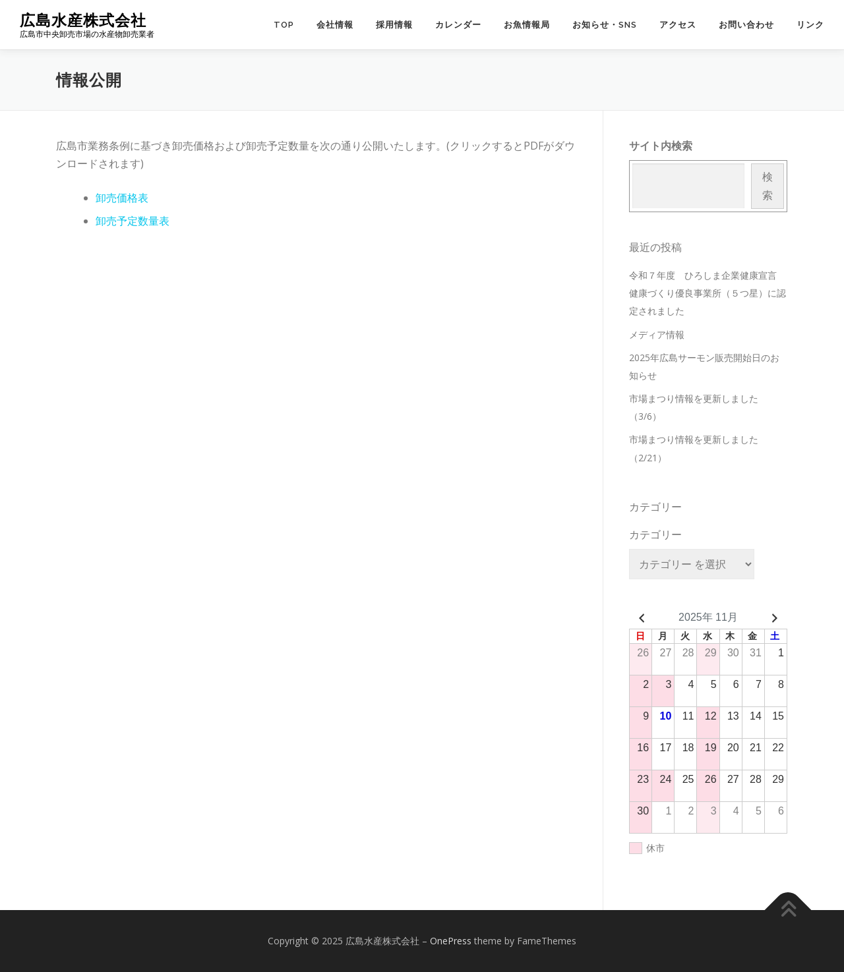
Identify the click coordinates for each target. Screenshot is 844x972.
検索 (767, 185)
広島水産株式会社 (83, 20)
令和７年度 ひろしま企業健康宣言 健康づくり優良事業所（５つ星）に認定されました (707, 293)
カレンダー (458, 25)
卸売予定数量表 (132, 221)
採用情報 (394, 25)
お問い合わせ (746, 25)
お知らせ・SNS (604, 25)
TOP (284, 25)
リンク (810, 25)
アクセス (677, 25)
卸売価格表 (122, 197)
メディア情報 (656, 334)
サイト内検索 (660, 145)
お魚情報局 (527, 25)
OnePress (450, 940)
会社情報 (334, 25)
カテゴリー (655, 534)
